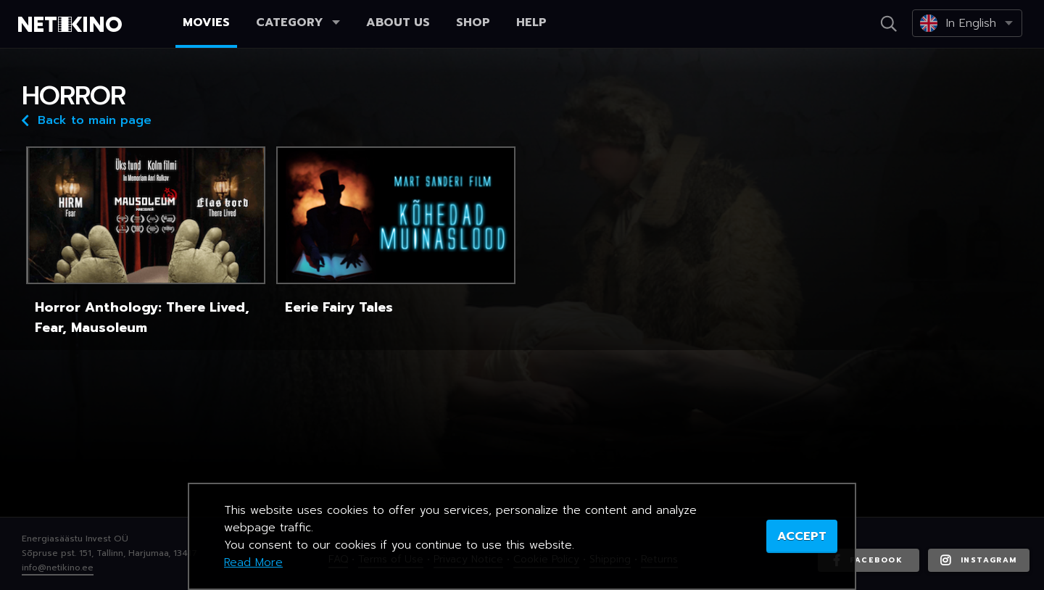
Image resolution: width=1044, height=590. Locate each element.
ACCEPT (801, 536)
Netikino (72, 24)
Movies (206, 22)
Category (298, 22)
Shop (473, 22)
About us (398, 22)
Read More (253, 562)
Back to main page (87, 119)
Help (531, 22)
